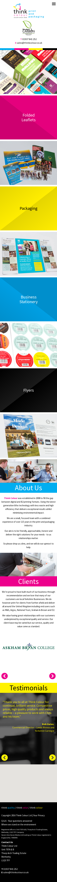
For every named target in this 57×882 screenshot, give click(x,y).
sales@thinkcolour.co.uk (29, 42)
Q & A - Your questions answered (16, 820)
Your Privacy (39, 815)
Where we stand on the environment (18, 824)
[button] (28, 784)
